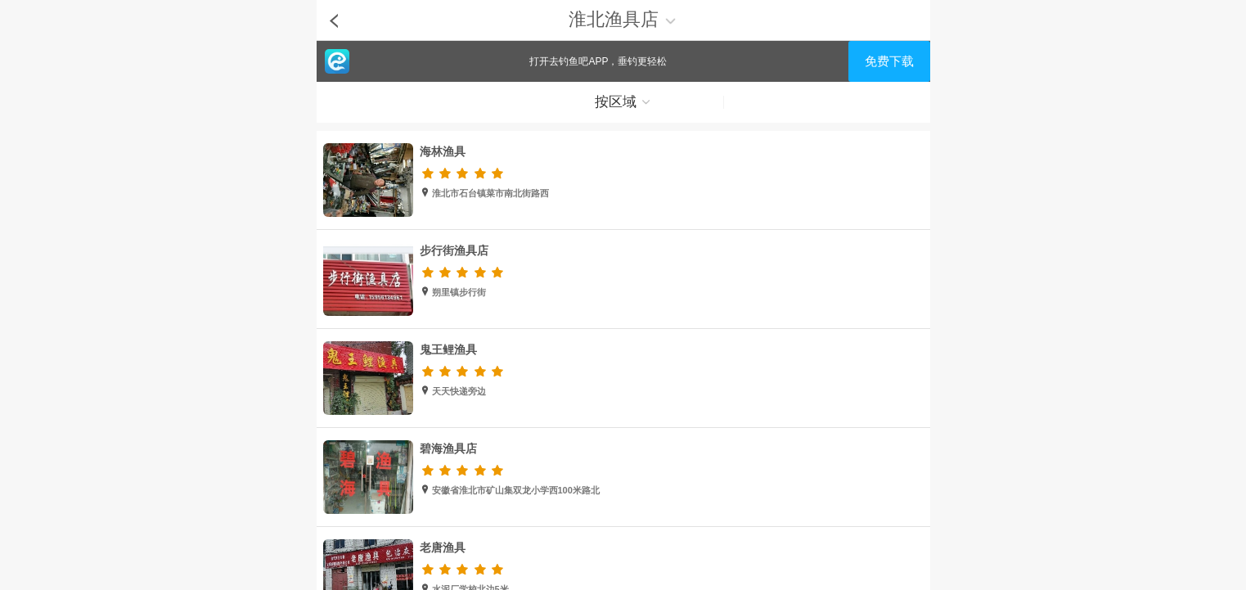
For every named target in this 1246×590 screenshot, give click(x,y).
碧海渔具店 (448, 448)
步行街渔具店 (454, 250)
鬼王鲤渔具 (448, 349)
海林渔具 (443, 151)
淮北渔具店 (623, 19)
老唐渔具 (443, 547)
